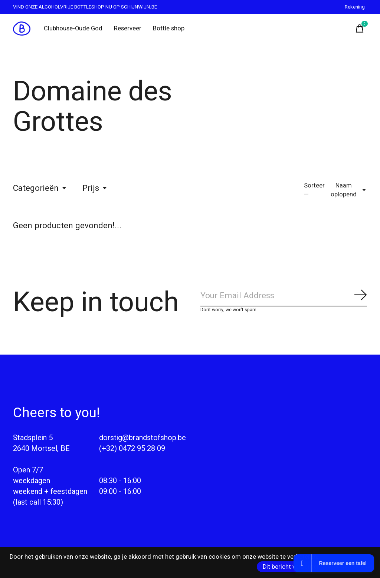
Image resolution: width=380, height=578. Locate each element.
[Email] (283, 296)
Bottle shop (168, 28)
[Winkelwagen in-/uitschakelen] (359, 28)
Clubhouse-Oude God (73, 28)
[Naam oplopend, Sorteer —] (347, 190)
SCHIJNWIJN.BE (139, 7)
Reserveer (127, 28)
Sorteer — (314, 190)
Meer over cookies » (349, 567)
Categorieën (40, 188)
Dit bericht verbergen (291, 566)
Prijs (95, 188)
